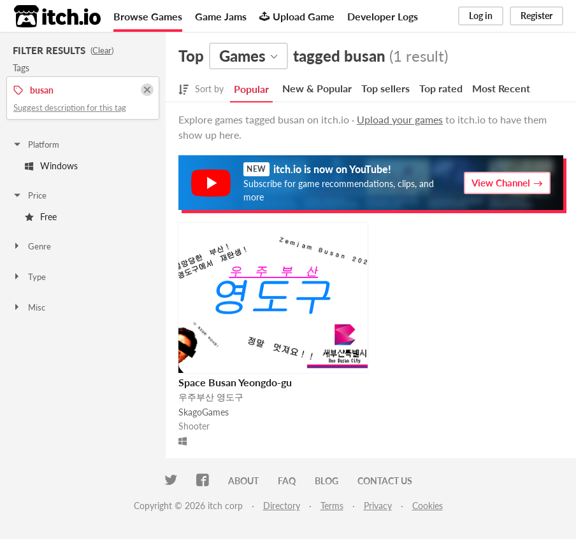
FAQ (287, 480)
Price (29, 195)
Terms (331, 505)
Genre (31, 246)
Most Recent (501, 88)
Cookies (427, 505)
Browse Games (147, 16)
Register (536, 15)
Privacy (378, 505)
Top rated (441, 88)
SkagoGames (203, 412)
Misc (28, 307)
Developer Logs (382, 16)
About (243, 480)
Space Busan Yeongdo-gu (235, 382)
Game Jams (221, 16)
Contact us (384, 480)
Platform (35, 144)
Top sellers (385, 88)
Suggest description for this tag (69, 107)
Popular (251, 89)
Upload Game (297, 16)
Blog (326, 480)
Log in (481, 15)
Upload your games (400, 119)
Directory (281, 505)
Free (41, 216)
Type (29, 277)
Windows (51, 165)
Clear (102, 50)
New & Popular (317, 88)
